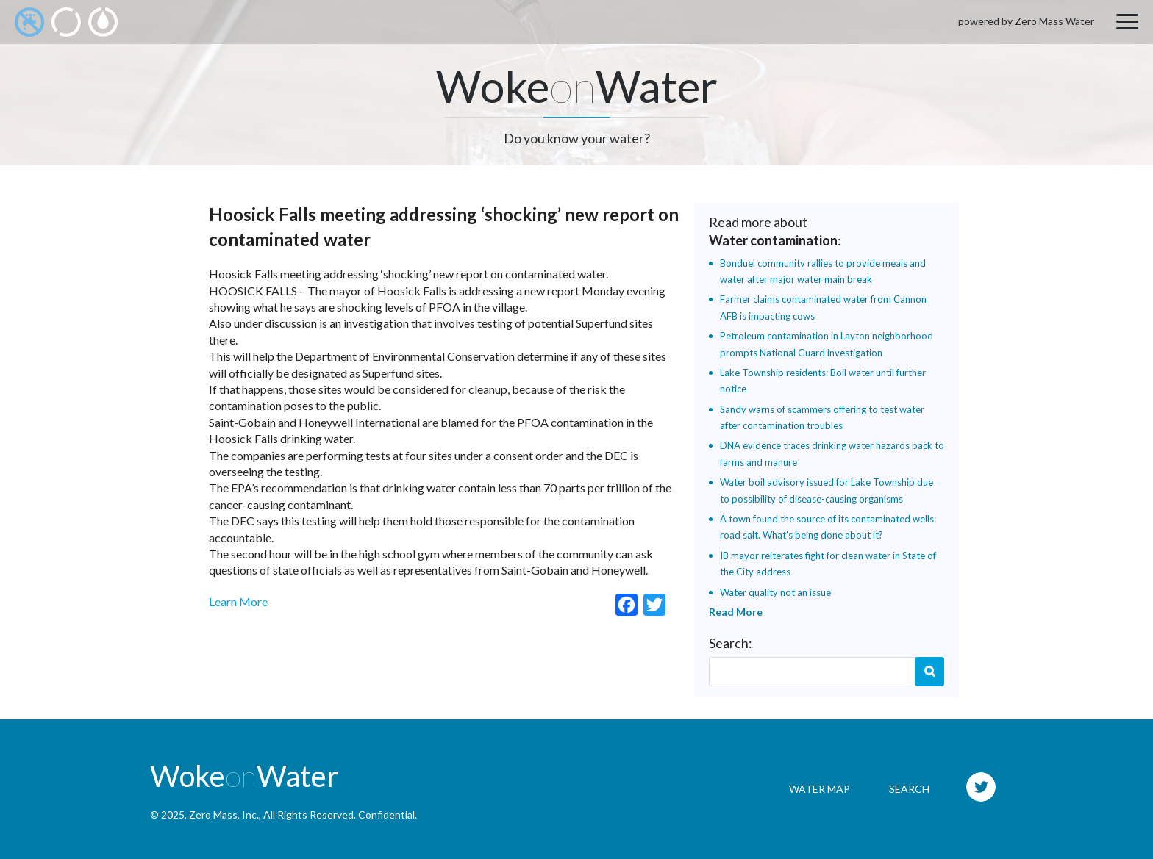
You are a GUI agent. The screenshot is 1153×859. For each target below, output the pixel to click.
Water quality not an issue (775, 592)
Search (929, 671)
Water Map (819, 789)
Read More (736, 611)
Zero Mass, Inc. (224, 814)
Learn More (238, 601)
